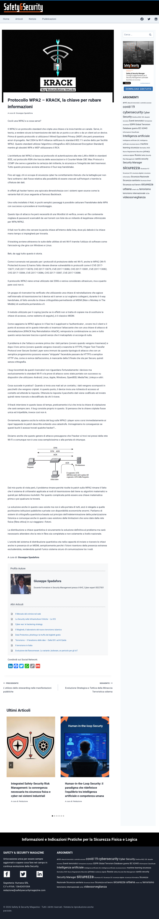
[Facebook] (142, 19)
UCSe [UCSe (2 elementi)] (147, 193)
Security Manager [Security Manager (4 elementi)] (132, 162)
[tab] (52, 816)
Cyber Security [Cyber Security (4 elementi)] (127, 859)
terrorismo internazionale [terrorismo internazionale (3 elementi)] (134, 193)
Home (6, 19)
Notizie (32, 19)
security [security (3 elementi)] (144, 159)
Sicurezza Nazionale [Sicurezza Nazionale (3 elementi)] (140, 176)
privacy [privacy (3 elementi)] (146, 151)
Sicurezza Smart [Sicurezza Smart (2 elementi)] (145, 180)
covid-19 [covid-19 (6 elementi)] (129, 107)
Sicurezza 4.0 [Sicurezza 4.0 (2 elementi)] (144, 169)
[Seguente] (105, 765)
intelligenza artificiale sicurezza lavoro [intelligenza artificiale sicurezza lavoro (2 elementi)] (113, 868)
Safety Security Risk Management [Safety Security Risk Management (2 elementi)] (125, 872)
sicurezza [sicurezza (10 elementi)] (131, 167)
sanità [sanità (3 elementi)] (138, 159)
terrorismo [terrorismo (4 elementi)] (145, 189)
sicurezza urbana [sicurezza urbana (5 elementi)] (124, 882)
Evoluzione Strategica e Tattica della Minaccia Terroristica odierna (86, 687)
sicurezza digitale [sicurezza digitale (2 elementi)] (138, 173)
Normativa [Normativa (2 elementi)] (143, 148)
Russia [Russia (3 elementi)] (138, 155)
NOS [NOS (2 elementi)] (148, 148)
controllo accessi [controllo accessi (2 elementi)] (145, 103)
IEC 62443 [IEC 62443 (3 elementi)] (142, 128)
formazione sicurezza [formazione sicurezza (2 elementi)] (86, 864)
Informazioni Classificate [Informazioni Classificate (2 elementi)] (131, 132)
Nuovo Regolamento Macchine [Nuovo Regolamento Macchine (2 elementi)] (133, 152)
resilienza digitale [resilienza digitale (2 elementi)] (128, 155)
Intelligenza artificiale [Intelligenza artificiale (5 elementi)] (136, 136)
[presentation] (31, 747)
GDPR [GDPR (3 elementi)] (132, 124)
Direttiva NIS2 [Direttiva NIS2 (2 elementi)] (136, 117)
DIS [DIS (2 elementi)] (143, 117)
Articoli (19, 19)
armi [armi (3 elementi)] (125, 102)
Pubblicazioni (49, 19)
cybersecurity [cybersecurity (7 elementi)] (133, 112)
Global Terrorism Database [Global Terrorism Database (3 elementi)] (111, 863)
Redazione (23, 801)
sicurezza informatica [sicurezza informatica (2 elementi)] (132, 877)
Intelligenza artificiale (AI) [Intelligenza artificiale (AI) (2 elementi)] (131, 140)
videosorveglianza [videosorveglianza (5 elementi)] (134, 197)
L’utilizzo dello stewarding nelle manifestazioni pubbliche (29, 687)
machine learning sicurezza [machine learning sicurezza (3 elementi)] (139, 868)
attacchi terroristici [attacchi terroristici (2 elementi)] (133, 103)
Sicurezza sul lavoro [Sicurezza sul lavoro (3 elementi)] (132, 184)
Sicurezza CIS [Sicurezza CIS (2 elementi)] (127, 173)
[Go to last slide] (11, 765)
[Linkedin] (156, 19)
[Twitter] (149, 19)
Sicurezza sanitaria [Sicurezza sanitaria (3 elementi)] (131, 180)
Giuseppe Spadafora (24, 113)
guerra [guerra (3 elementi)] (135, 128)
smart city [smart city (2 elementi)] (135, 189)
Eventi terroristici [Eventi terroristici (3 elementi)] (136, 121)
